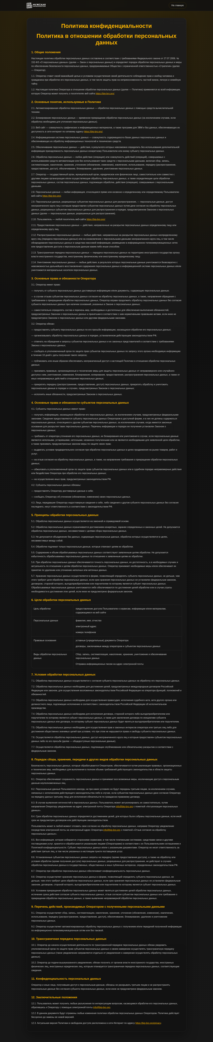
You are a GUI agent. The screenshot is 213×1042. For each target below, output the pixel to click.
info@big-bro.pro (124, 806)
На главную (177, 5)
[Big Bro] (36, 5)
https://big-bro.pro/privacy (148, 1023)
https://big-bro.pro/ (105, 93)
